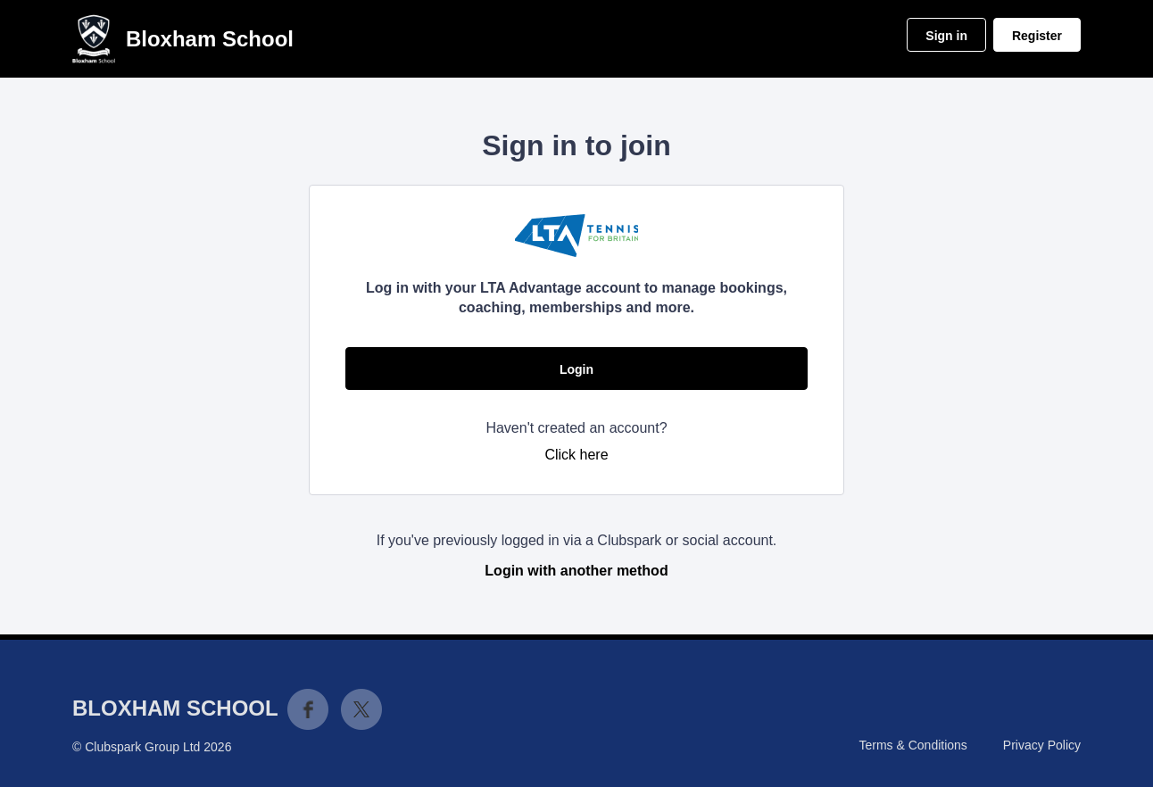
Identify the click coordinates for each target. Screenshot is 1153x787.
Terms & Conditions (912, 745)
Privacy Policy (1042, 745)
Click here (576, 454)
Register (1037, 36)
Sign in (946, 36)
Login (576, 369)
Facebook (307, 709)
